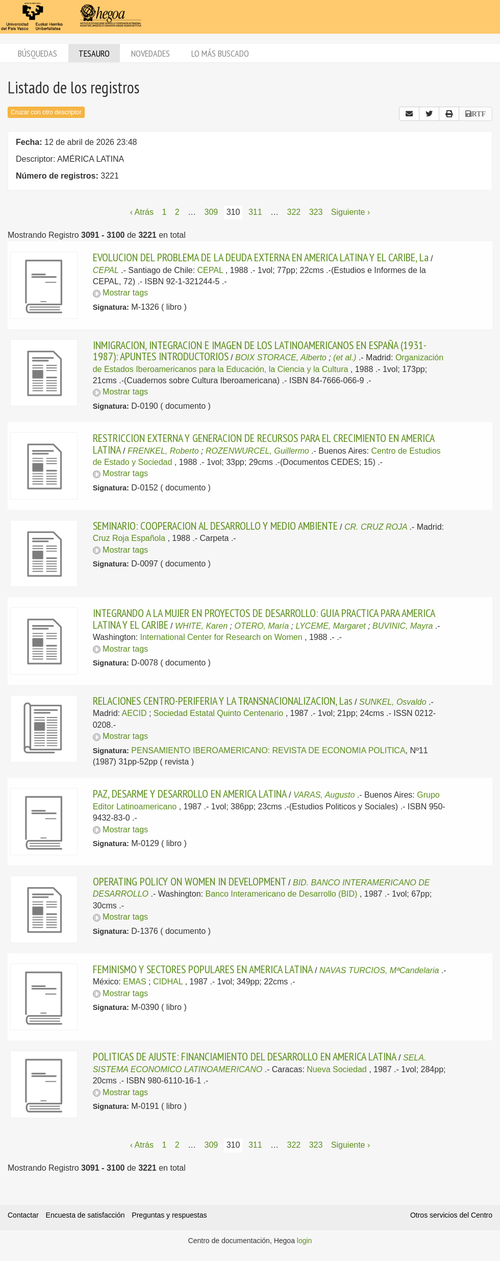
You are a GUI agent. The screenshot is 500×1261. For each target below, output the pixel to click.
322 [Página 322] (294, 212)
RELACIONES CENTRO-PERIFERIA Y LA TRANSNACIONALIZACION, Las (223, 701)
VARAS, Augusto (324, 794)
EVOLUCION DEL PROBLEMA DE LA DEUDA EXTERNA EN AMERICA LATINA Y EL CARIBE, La (261, 257)
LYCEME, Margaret (331, 626)
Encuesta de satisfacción (85, 1215)
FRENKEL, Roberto (163, 451)
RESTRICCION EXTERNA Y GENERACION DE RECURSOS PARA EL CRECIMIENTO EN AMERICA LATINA (263, 443)
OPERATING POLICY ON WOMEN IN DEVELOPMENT (189, 881)
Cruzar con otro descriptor (46, 112)
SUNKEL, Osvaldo (393, 702)
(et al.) (344, 357)
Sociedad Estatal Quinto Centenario (218, 713)
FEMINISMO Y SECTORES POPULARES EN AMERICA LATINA (203, 969)
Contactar (23, 1215)
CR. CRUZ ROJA (375, 527)
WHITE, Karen (201, 626)
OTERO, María (261, 626)
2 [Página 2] (177, 212)
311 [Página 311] (255, 212)
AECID (134, 713)
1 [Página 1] (164, 212)
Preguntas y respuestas (169, 1215)
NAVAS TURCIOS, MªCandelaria (379, 970)
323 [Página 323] (316, 212)
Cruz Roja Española (129, 538)
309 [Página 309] (211, 212)
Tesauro (94, 53)
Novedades (150, 53)
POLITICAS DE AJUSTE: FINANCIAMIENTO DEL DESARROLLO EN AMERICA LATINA (244, 1056)
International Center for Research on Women (221, 637)
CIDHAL (168, 981)
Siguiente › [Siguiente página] (350, 212)
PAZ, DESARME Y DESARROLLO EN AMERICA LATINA (190, 793)
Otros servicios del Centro (451, 1215)
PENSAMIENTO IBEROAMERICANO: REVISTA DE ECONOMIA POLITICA (268, 750)
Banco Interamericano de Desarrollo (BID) (282, 893)
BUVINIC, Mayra (402, 626)
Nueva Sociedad (336, 1069)
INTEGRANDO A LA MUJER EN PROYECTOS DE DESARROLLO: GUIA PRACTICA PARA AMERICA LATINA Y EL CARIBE (264, 618)
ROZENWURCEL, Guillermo (257, 451)
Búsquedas (37, 53)
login (304, 1241)
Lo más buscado (220, 53)
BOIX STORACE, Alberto (281, 357)
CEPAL (106, 270)
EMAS (134, 981)
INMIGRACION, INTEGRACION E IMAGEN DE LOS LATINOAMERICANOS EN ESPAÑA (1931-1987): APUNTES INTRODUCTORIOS (260, 350)
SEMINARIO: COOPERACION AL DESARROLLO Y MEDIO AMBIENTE (215, 525)
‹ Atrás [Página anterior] (142, 212)
